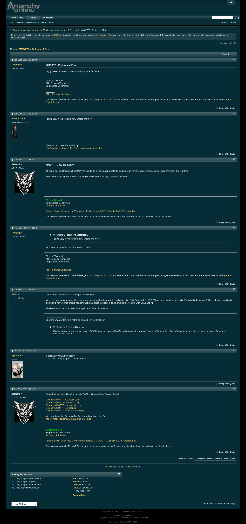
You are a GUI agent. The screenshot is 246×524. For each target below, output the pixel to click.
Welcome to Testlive (83, 211)
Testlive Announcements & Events (60, 30)
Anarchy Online (222, 503)
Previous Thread (116, 466)
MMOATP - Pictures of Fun (34, 49)
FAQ (12, 22)
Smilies (77, 481)
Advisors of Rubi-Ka (55, 205)
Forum (33, 18)
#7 (234, 389)
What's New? (17, 18)
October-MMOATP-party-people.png (63, 405)
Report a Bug (129, 211)
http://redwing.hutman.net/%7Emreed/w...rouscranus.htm (74, 148)
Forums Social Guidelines (58, 211)
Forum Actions (31, 22)
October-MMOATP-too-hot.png (61, 408)
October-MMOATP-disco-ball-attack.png (65, 410)
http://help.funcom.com (101, 99)
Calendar (20, 22)
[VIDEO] (77, 487)
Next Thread (132, 466)
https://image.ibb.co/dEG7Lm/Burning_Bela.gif (68, 419)
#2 (234, 113)
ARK (48, 94)
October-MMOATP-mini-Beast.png (63, 402)
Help (231, 2)
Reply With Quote (225, 108)
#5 (234, 289)
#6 (234, 350)
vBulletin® (128, 515)
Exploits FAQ (114, 211)
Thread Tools (227, 54)
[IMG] (76, 484)
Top (233, 459)
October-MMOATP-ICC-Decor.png (62, 399)
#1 (234, 59)
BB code (77, 478)
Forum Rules (79, 495)
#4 (234, 228)
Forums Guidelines (61, 94)
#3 (234, 159)
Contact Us (207, 503)
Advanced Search (229, 22)
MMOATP (100, 211)
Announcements (31, 30)
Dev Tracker (47, 18)
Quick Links (46, 22)
